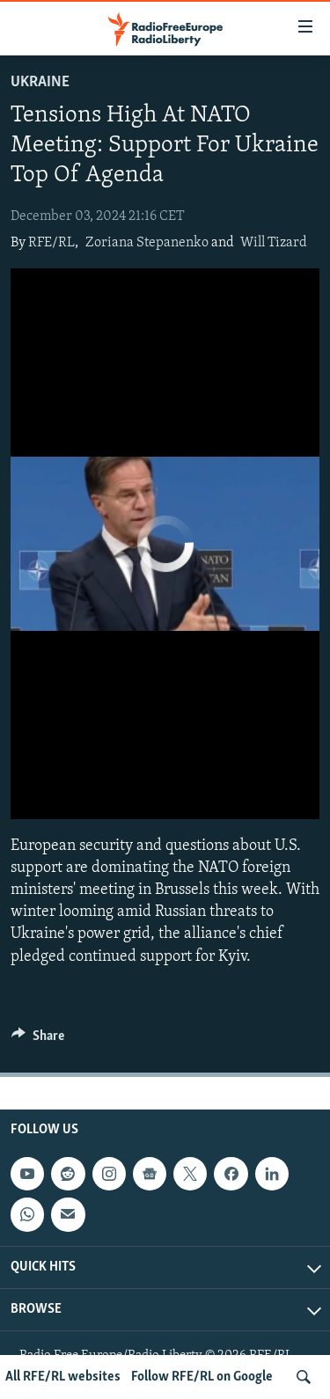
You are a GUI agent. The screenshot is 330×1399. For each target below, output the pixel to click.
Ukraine (40, 82)
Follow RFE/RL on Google (202, 1377)
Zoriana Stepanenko (147, 243)
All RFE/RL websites (63, 1377)
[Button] (37, 1040)
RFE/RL (51, 243)
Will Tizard (273, 243)
